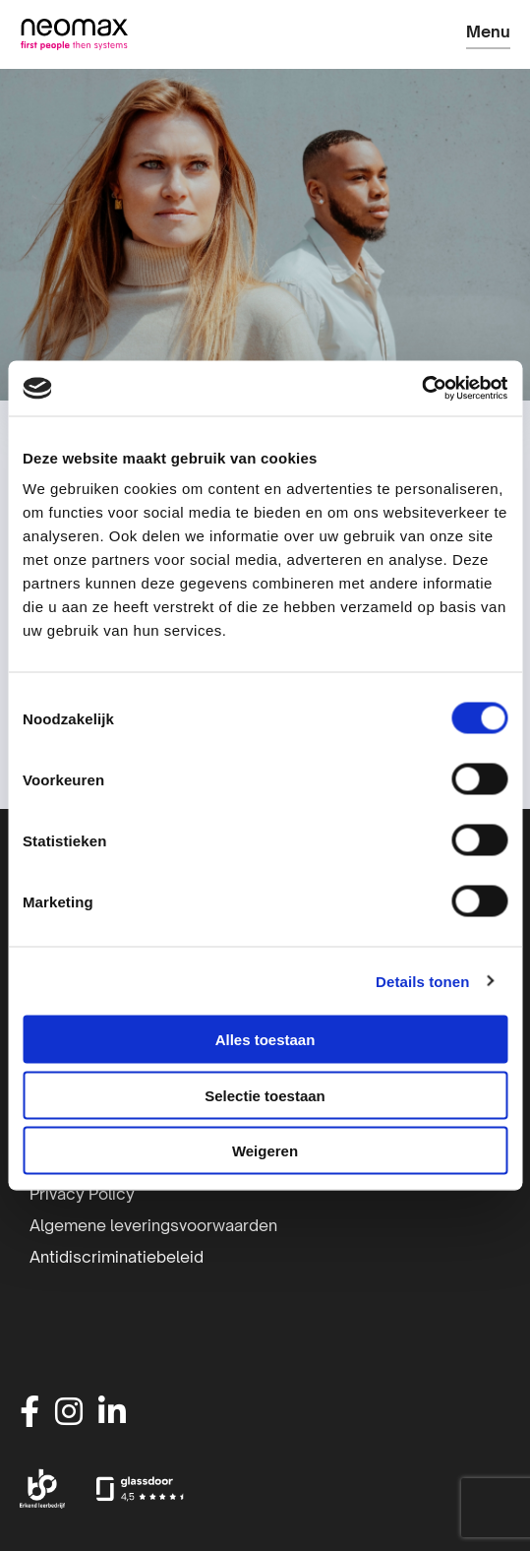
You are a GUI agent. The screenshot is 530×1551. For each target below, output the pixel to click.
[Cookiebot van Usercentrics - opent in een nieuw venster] (421, 389)
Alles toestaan (265, 1039)
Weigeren (265, 1151)
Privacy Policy (82, 1194)
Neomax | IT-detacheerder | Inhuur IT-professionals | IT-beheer (74, 34)
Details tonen (422, 980)
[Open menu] (488, 36)
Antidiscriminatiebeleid (116, 1257)
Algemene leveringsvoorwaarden (153, 1225)
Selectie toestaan (265, 1094)
